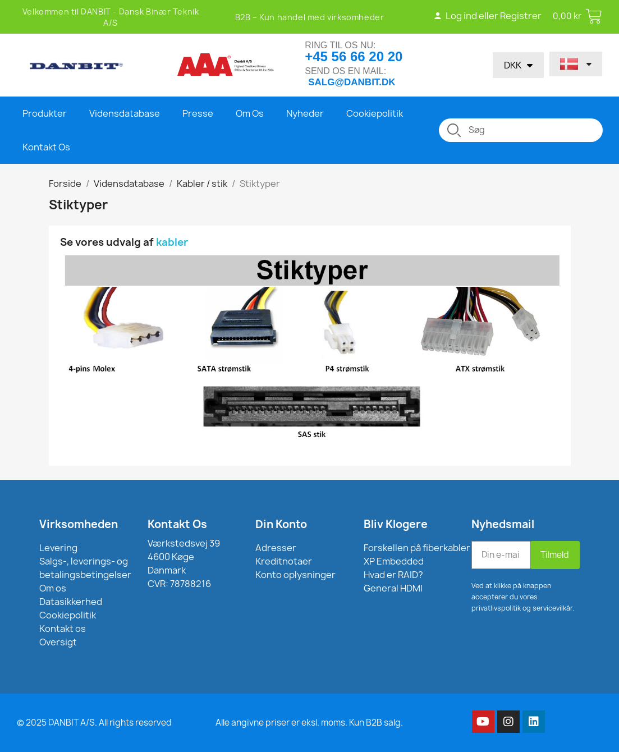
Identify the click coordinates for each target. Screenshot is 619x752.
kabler (173, 242)
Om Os (250, 113)
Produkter (44, 113)
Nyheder (305, 113)
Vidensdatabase (124, 113)
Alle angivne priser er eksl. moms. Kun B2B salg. (309, 722)
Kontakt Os (46, 147)
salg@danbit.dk (351, 82)
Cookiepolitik (374, 113)
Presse (197, 113)
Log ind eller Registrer (487, 15)
